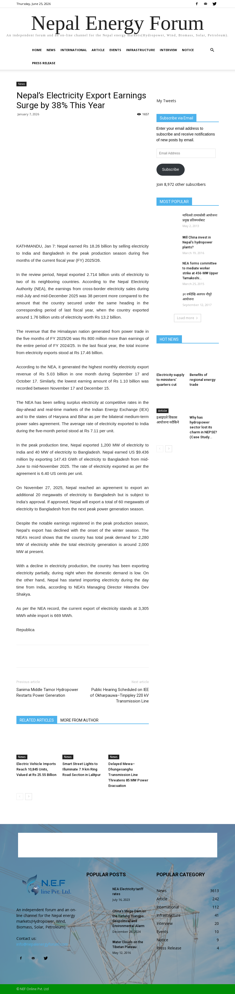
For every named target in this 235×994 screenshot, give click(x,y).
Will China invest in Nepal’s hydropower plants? (197, 242)
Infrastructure (140, 50)
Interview (168, 50)
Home (37, 50)
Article (98, 50)
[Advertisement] (83, 228)
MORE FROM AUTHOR (79, 720)
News (51, 50)
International (73, 50)
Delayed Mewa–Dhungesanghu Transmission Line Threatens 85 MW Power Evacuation (128, 775)
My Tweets (166, 100)
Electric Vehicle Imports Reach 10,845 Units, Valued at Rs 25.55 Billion (36, 769)
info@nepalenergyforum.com (42, 944)
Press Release (43, 63)
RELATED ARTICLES (37, 720)
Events (115, 50)
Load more (187, 318)
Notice (188, 50)
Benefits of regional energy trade (202, 380)
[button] (212, 50)
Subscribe (170, 169)
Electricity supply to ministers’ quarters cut (170, 380)
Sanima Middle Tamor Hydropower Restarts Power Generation (47, 692)
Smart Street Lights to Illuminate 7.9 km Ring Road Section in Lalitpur (81, 769)
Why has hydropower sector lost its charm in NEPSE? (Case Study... (203, 427)
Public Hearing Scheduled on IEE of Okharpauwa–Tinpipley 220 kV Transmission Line (119, 695)
